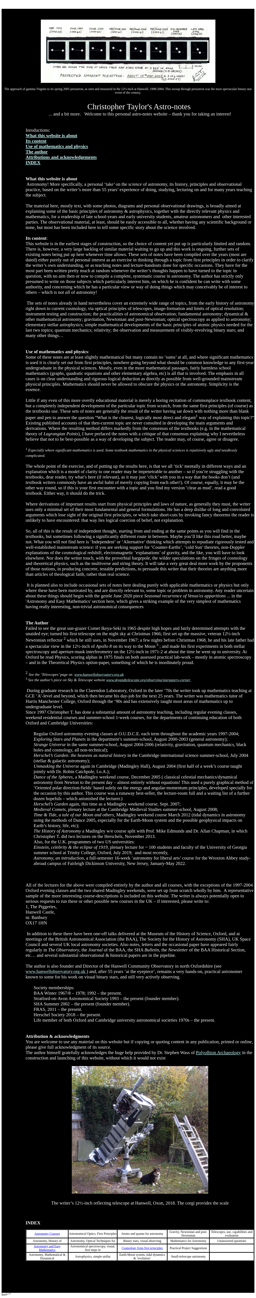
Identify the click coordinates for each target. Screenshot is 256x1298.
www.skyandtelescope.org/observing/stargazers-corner (148, 680)
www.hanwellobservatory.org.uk (99, 674)
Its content (36, 140)
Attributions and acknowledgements (61, 157)
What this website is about (51, 135)
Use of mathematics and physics (57, 146)
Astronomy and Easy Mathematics (47, 1248)
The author (37, 151)
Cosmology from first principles (142, 1248)
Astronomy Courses (47, 1233)
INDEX (33, 162)
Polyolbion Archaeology (218, 1052)
